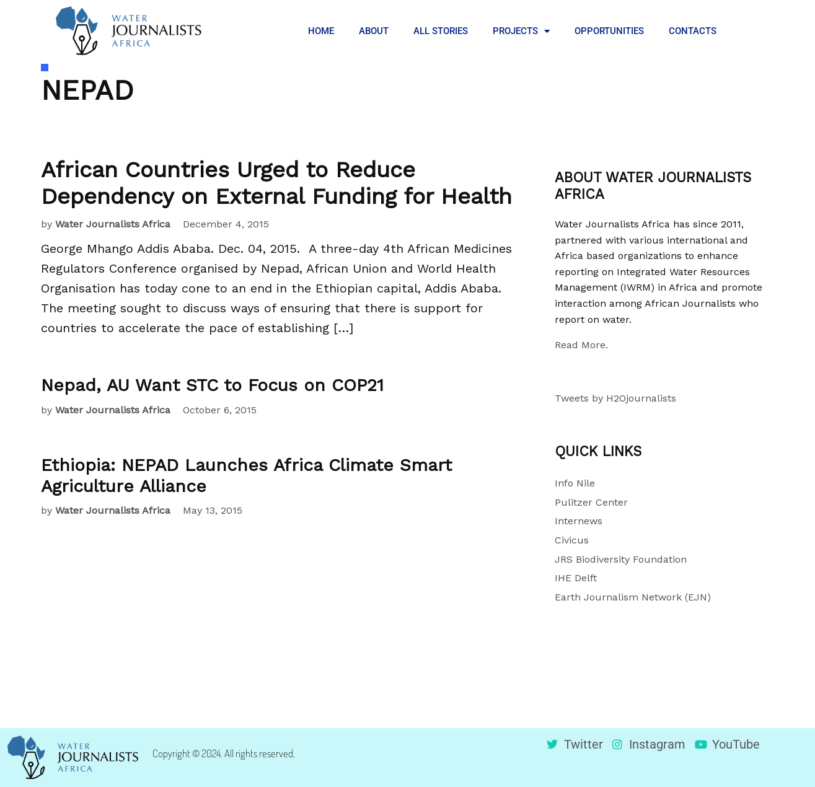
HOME (321, 31)
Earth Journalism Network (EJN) (633, 597)
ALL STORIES (440, 31)
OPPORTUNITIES (609, 31)
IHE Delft (576, 578)
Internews (578, 521)
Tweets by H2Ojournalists (615, 398)
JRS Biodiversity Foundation (621, 559)
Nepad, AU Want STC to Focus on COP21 (212, 385)
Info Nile (575, 483)
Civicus (572, 540)
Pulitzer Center (591, 502)
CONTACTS (692, 31)
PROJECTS (521, 31)
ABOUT (374, 31)
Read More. (581, 345)
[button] (748, 31)
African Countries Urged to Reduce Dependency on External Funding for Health (276, 183)
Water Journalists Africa (112, 224)
